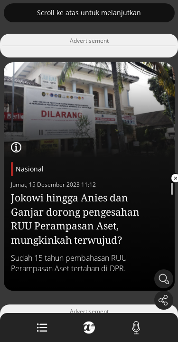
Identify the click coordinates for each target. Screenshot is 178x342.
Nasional (30, 168)
